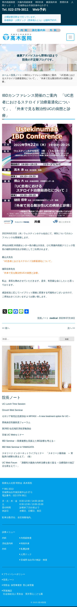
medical (54, 318)
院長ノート (43, 318)
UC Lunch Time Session (13, 404)
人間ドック (26, 554)
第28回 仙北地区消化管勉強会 (16, 428)
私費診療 (25, 549)
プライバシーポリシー (14, 574)
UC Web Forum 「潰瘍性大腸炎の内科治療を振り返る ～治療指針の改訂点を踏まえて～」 (38, 464)
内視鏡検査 (26, 538)
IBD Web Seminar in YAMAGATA (18, 447)
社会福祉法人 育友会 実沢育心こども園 (23, 594)
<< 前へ (6, 328)
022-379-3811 (20, 495)
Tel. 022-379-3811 (15, 9)
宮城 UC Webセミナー (13, 435)
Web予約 (39, 9)
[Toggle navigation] (70, 37)
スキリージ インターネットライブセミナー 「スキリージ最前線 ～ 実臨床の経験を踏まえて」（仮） (37, 455)
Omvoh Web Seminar (12, 410)
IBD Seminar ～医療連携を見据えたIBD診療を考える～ (29, 441)
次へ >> (71, 328)
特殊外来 (25, 543)
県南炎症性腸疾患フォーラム (16, 422)
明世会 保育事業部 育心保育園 (18, 585)
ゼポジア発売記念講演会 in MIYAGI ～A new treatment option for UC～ (36, 416)
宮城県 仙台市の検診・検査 (34, 560)
